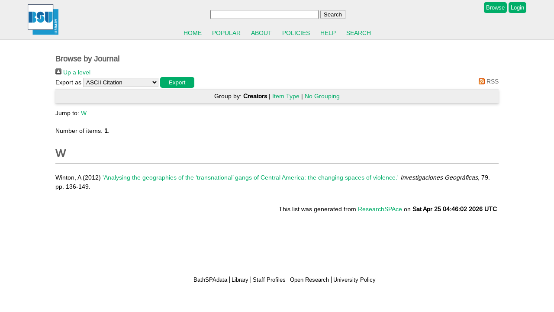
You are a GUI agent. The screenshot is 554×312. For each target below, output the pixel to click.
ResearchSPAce (380, 209)
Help (328, 32)
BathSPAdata (210, 280)
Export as (68, 82)
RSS (487, 81)
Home (193, 32)
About (261, 32)
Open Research (309, 280)
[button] (177, 82)
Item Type (286, 96)
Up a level (72, 72)
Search (358, 32)
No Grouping (322, 96)
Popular (226, 32)
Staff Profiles (269, 280)
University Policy (354, 280)
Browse (495, 7)
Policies (296, 32)
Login (517, 7)
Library (240, 280)
